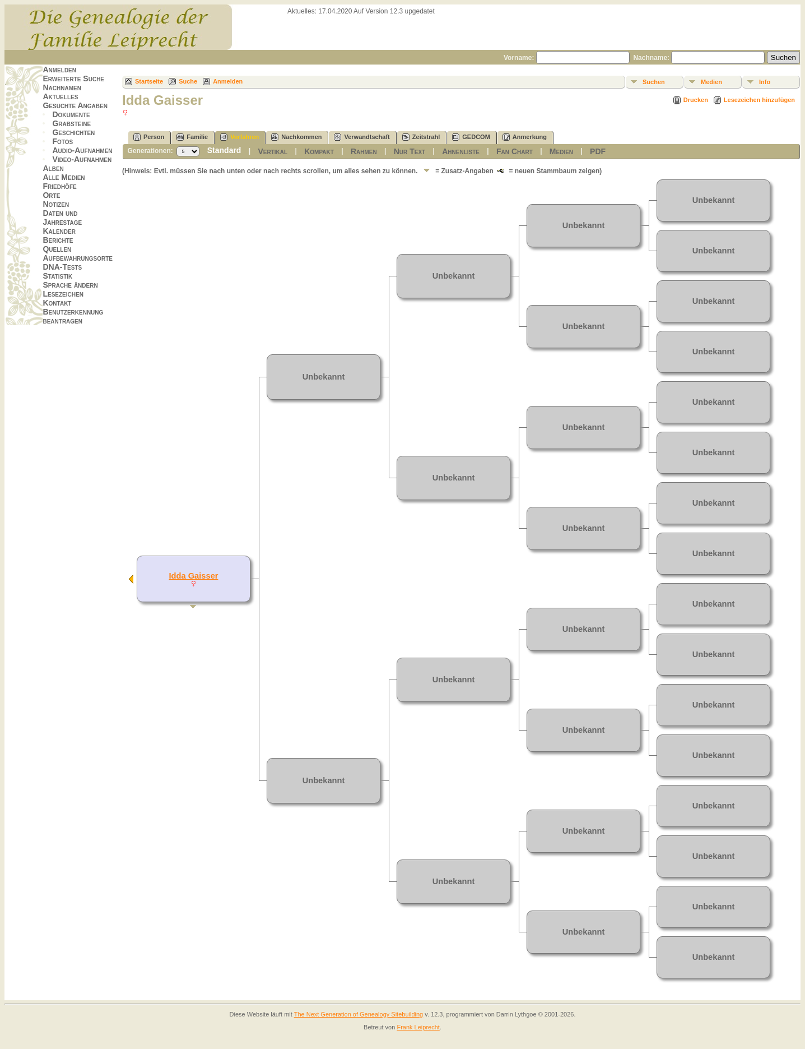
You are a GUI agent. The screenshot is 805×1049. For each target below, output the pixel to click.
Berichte (58, 239)
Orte (51, 195)
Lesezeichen (63, 293)
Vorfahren (239, 137)
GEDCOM (471, 137)
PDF (598, 151)
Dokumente (71, 114)
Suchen (654, 81)
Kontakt (57, 302)
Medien (711, 81)
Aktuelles (60, 96)
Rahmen (364, 151)
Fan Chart (514, 151)
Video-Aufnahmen (81, 159)
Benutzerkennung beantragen (73, 316)
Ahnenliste (461, 151)
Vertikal (272, 151)
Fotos (62, 141)
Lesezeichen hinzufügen (759, 99)
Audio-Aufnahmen (82, 150)
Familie (192, 137)
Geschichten (73, 132)
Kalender (59, 231)
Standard (224, 150)
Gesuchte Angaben (75, 105)
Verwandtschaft (361, 137)
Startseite (149, 81)
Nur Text (409, 151)
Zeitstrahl (421, 137)
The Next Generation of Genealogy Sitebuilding (359, 1014)
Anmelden (59, 69)
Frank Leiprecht (418, 1027)
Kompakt (319, 151)
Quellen (57, 248)
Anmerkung (524, 137)
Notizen (56, 204)
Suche (188, 81)
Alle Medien (64, 177)
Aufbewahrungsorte (78, 257)
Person (148, 137)
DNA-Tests (62, 266)
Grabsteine (71, 123)
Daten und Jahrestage (62, 218)
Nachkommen (296, 137)
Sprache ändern (70, 284)
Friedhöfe (59, 186)
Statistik (57, 275)
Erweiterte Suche (73, 78)
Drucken (695, 99)
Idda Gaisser (193, 575)
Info (764, 81)
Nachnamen (62, 87)
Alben (53, 168)
